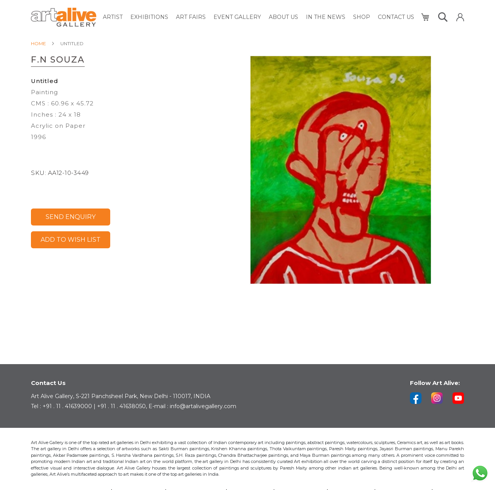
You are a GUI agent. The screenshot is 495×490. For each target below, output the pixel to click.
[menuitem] (113, 17)
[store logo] (63, 17)
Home (38, 43)
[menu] (258, 17)
